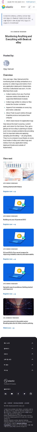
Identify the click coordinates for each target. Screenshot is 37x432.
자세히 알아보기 (30, 2)
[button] (32, 19)
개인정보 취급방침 (18, 403)
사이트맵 (26, 403)
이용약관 (9, 403)
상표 (5, 403)
